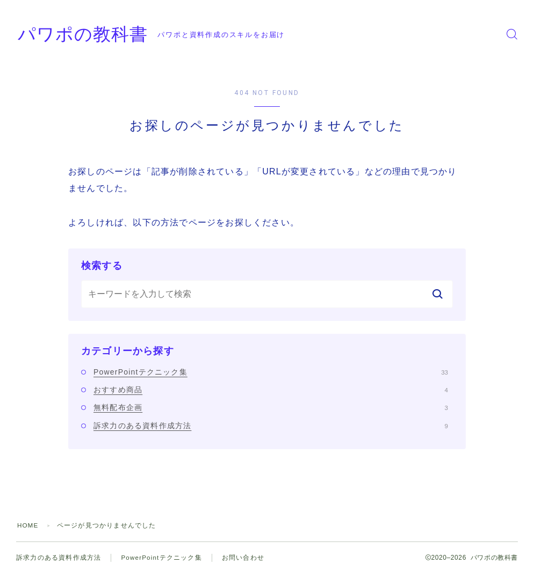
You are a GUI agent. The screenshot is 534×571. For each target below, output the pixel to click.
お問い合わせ (244, 557)
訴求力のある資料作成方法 (270, 425)
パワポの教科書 (90, 34)
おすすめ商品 (270, 389)
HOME (28, 525)
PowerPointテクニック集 (270, 372)
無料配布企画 (270, 407)
